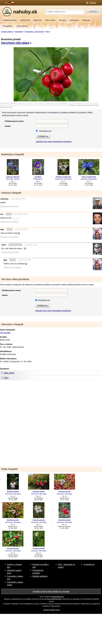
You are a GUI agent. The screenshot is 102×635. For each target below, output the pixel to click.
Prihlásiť (92, 3)
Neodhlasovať (45, 131)
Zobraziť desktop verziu (51, 610)
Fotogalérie (8, 26)
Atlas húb (37, 20)
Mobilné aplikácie (40, 576)
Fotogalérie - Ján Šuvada (34, 32)
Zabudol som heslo (44, 141)
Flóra (47, 32)
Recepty (62, 20)
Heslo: (8, 126)
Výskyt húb (25, 20)
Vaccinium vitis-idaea (15, 42)
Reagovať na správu (9, 206)
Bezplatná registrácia (62, 141)
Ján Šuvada (5, 332)
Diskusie (86, 20)
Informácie (74, 20)
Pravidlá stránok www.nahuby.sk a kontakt (51, 591)
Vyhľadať (93, 11)
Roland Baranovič (57, 597)
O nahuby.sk (88, 564)
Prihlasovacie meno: (14, 121)
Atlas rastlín (50, 20)
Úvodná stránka (10, 20)
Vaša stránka (21, 26)
